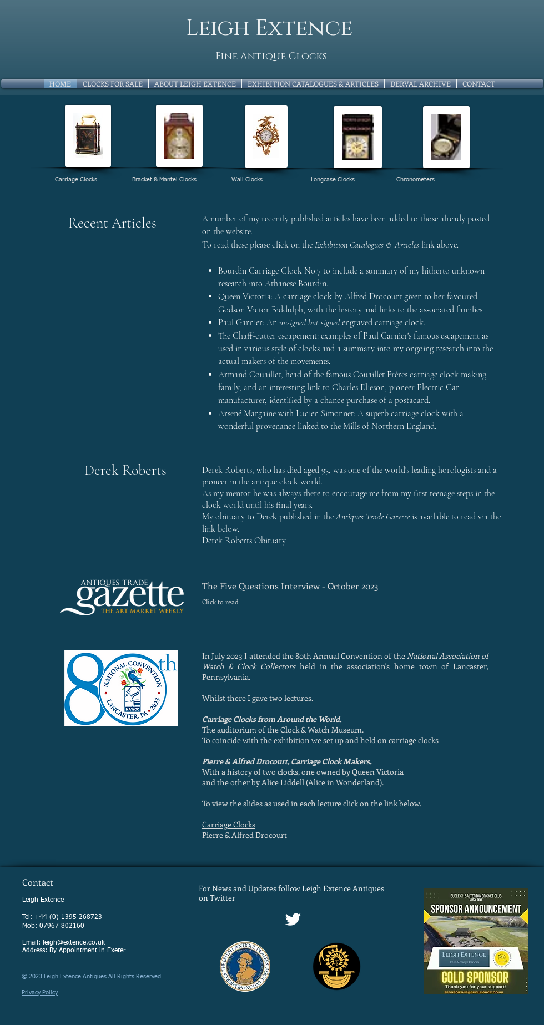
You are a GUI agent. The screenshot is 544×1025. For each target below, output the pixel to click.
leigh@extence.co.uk (74, 943)
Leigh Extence (269, 28)
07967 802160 (61, 926)
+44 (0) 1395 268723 (68, 917)
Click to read (220, 601)
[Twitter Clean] (293, 919)
